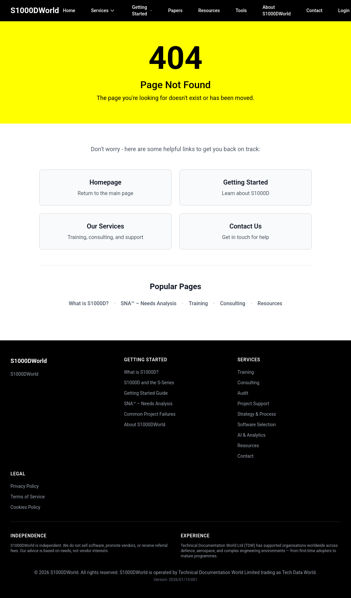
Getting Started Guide (146, 393)
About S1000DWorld (277, 10)
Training (198, 303)
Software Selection (256, 424)
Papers (175, 10)
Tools (241, 10)
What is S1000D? (88, 303)
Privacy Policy (24, 486)
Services (103, 10)
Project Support (253, 403)
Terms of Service (27, 496)
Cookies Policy (25, 507)
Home (69, 10)
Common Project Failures (150, 414)
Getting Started (142, 10)
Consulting (232, 303)
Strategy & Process (256, 414)
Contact (314, 10)
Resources (209, 10)
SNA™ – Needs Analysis (148, 303)
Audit (242, 393)
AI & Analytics (251, 435)
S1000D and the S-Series (149, 382)
